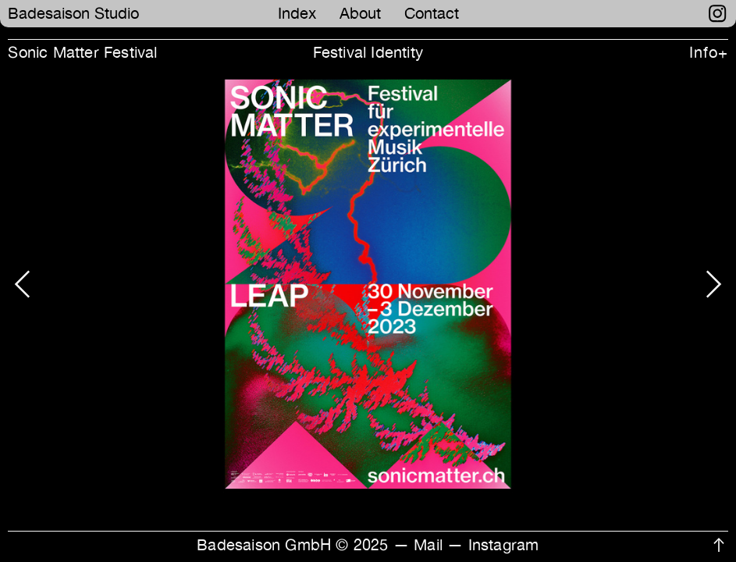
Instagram (503, 544)
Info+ (708, 52)
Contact (431, 13)
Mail (428, 544)
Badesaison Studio (73, 13)
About (360, 13)
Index (297, 13)
